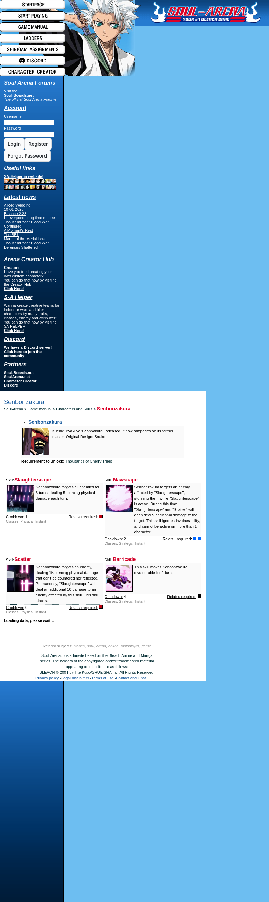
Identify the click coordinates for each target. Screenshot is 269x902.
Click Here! (14, 288)
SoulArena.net (17, 377)
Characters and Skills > (76, 409)
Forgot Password (27, 155)
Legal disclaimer (75, 678)
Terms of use (102, 678)
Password (12, 128)
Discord (11, 385)
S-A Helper (18, 297)
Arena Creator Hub (29, 259)
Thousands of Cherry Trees (88, 461)
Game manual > (42, 409)
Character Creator (20, 381)
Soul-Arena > (16, 409)
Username (13, 116)
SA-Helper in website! (30, 182)
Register (38, 143)
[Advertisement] (32, 793)
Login (14, 143)
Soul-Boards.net (19, 95)
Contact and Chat (131, 678)
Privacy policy (47, 678)
